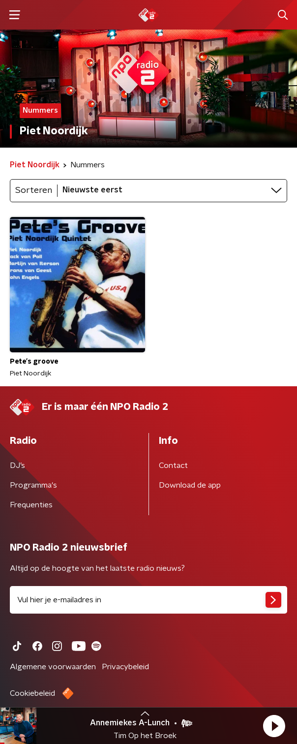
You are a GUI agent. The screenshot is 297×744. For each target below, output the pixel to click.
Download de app (190, 485)
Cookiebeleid (32, 693)
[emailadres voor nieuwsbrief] (148, 600)
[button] (274, 726)
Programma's (33, 485)
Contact (173, 465)
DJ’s (17, 465)
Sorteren (33, 190)
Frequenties (31, 505)
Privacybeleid (125, 667)
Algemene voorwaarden (53, 667)
